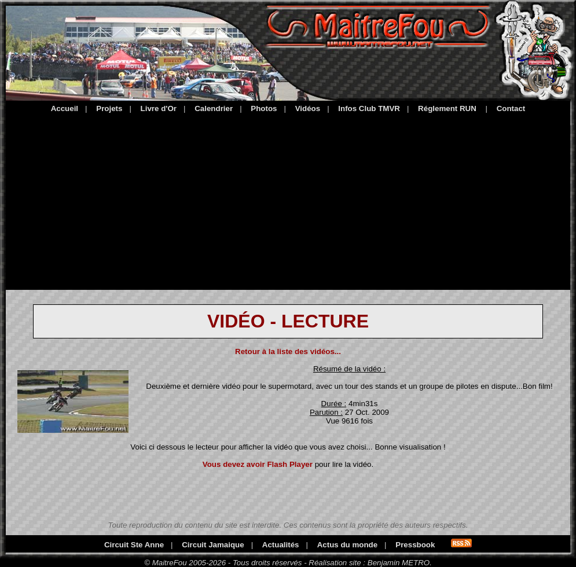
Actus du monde (347, 544)
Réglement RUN (447, 108)
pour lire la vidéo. (288, 464)
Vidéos (307, 108)
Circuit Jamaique (213, 544)
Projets (109, 108)
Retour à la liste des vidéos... (288, 351)
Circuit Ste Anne (134, 544)
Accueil (64, 108)
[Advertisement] (288, 200)
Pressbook (415, 544)
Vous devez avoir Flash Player (258, 464)
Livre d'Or (159, 108)
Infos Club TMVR (369, 108)
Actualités (280, 544)
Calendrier (214, 108)
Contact (511, 108)
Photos (264, 108)
